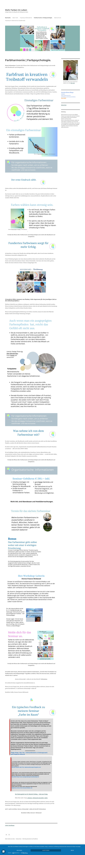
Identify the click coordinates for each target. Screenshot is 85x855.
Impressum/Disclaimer (26, 17)
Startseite (8, 17)
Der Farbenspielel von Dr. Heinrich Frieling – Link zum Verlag (31, 794)
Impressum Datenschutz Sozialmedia (15, 20)
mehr (72, 850)
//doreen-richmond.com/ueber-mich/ (37, 798)
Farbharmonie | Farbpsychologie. (43, 17)
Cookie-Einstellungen (9, 825)
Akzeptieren (45, 850)
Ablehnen (19, 850)
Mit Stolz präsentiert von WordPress (30, 838)
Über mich (15, 17)
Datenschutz (57, 17)
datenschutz (63, 105)
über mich (73, 83)
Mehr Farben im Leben (16, 10)
